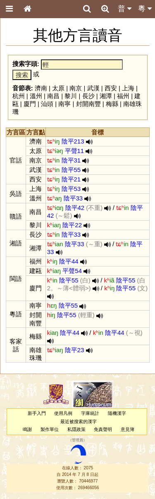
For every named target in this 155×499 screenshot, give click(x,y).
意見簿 (127, 429)
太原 (58, 88)
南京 (75, 88)
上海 (128, 88)
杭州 (18, 95)
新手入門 (37, 413)
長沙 (88, 95)
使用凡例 (63, 413)
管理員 (77, 440)
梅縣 (112, 103)
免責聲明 (103, 429)
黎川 (70, 95)
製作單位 (50, 429)
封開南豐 (88, 103)
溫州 (36, 95)
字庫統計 (90, 413)
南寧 (64, 103)
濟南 (41, 88)
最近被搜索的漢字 (78, 421)
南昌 (53, 95)
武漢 (93, 88)
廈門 (30, 103)
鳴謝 (27, 429)
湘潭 (106, 95)
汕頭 (47, 103)
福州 (123, 95)
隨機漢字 (117, 413)
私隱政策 (76, 429)
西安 (111, 88)
